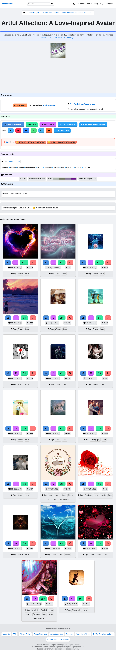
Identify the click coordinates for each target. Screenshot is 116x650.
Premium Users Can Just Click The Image (58, 38)
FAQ (14, 634)
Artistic (20, 274)
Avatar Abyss (34, 13)
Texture (55, 167)
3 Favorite (48, 125)
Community (92, 3)
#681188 (73, 179)
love (18, 161)
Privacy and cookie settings (58, 639)
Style (62, 167)
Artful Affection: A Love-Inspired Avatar (77, 13)
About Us (6, 634)
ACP (8, 142)
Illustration (69, 167)
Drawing (20, 167)
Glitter (92, 555)
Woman (57, 329)
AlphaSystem (49, 105)
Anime (20, 329)
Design (12, 167)
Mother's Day (64, 499)
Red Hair (44, 610)
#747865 (62, 179)
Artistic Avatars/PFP (51, 13)
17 (99, 263)
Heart (64, 274)
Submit (81, 3)
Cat (48, 499)
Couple (27, 614)
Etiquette (69, 634)
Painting (39, 167)
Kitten (57, 495)
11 (24, 263)
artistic (11, 161)
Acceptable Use (56, 634)
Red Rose (88, 495)
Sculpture (47, 167)
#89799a (68, 179)
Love (27, 274)
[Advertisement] (58, 75)
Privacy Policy (25, 634)
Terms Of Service (40, 634)
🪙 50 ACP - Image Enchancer (62, 142)
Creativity (86, 167)
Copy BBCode (62, 131)
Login (102, 3)
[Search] (52, 3)
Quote (54, 555)
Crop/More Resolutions (93, 125)
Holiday (54, 499)
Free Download (13, 125)
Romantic (36, 614)
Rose (110, 495)
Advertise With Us (83, 634)
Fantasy (95, 384)
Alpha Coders (7, 4)
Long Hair (34, 610)
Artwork (78, 167)
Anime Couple (39, 618)
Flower (70, 495)
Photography (30, 167)
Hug (51, 610)
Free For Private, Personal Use (82, 104)
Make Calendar (67, 125)
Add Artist (20, 105)
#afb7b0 (56, 179)
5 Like (32, 125)
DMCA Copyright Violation (103, 634)
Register (109, 3)
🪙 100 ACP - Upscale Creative (30, 142)
